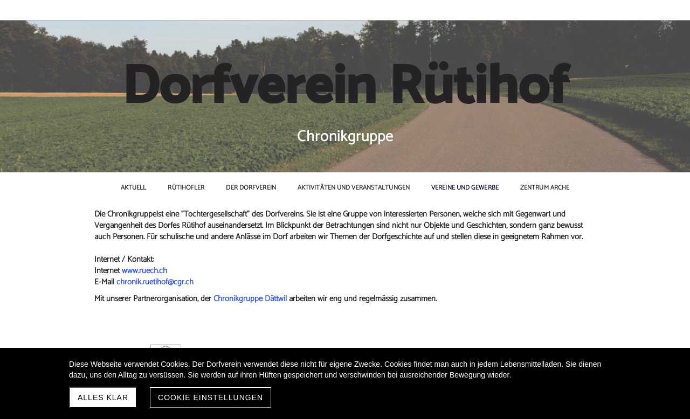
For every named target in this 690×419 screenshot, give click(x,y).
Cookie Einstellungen (210, 397)
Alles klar (103, 397)
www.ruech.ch (144, 270)
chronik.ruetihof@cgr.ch (155, 282)
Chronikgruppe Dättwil (251, 298)
